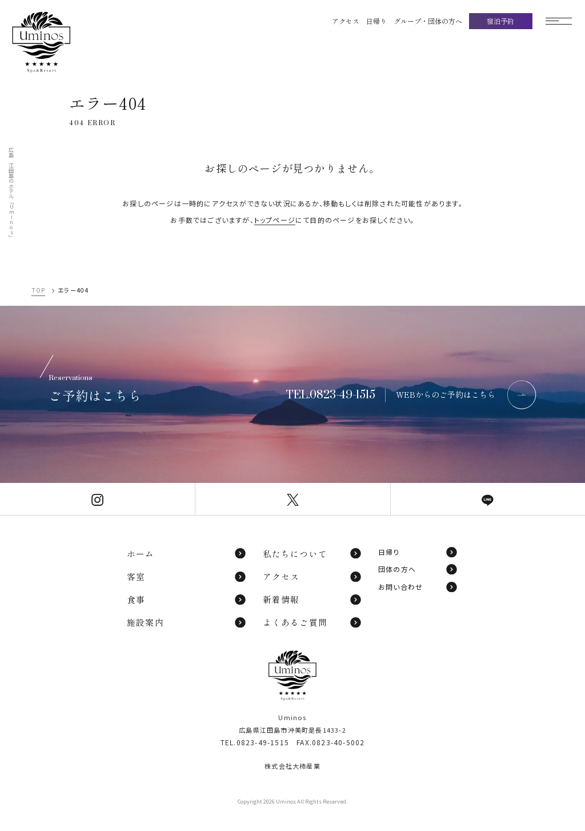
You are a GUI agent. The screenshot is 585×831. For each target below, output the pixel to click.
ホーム (187, 554)
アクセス (313, 576)
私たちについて (313, 554)
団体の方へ (418, 569)
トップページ (274, 220)
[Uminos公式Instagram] (97, 498)
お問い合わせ (418, 587)
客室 (187, 576)
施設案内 (187, 622)
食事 (187, 599)
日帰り (418, 552)
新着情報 (313, 599)
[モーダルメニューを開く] (558, 21)
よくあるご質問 (313, 622)
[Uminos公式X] (292, 498)
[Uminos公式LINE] (488, 498)
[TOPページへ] (54, 42)
